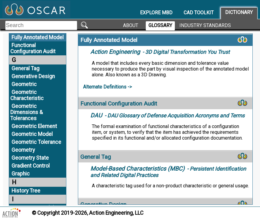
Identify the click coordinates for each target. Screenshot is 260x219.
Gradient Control (31, 166)
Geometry (23, 150)
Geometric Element (34, 126)
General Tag (25, 68)
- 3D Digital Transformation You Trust (160, 52)
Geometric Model (32, 134)
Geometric (24, 84)
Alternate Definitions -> (107, 87)
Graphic (21, 174)
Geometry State (30, 158)
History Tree (26, 191)
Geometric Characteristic (27, 95)
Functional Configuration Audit (32, 48)
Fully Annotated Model (38, 37)
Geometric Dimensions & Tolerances (26, 112)
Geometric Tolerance (36, 142)
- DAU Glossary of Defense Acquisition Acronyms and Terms (167, 116)
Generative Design (33, 76)
